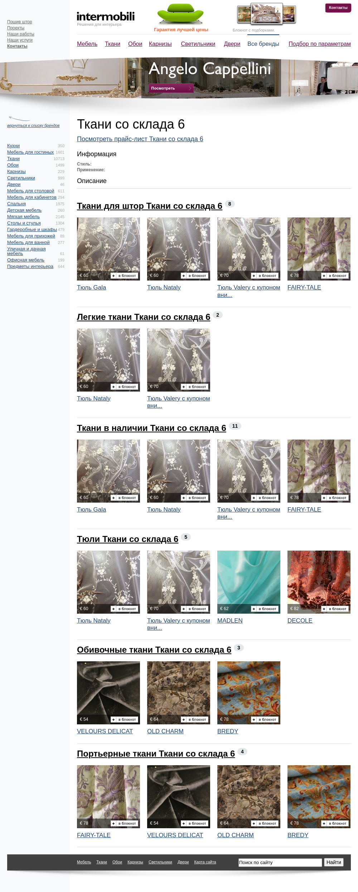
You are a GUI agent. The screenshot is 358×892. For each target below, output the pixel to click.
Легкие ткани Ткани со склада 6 (144, 317)
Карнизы (160, 44)
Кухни (13, 145)
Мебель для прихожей (31, 236)
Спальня (16, 203)
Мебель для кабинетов (32, 197)
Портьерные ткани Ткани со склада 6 (156, 753)
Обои (135, 44)
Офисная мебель (25, 260)
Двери (232, 44)
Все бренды (263, 44)
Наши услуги (20, 40)
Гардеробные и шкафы (32, 229)
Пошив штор (19, 21)
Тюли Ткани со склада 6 (127, 539)
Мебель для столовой (30, 190)
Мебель (87, 44)
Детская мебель (24, 210)
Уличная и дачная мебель (26, 251)
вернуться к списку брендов (33, 125)
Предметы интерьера (30, 266)
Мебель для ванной (28, 242)
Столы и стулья (24, 223)
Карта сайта (205, 862)
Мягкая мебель (23, 216)
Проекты (15, 27)
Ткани (112, 44)
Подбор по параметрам (320, 44)
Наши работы (20, 34)
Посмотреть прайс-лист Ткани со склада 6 (140, 139)
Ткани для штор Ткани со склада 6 (149, 206)
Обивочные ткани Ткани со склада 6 (154, 649)
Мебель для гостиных (30, 152)
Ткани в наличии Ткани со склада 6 (151, 428)
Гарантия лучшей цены (181, 29)
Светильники (198, 44)
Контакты (338, 7)
